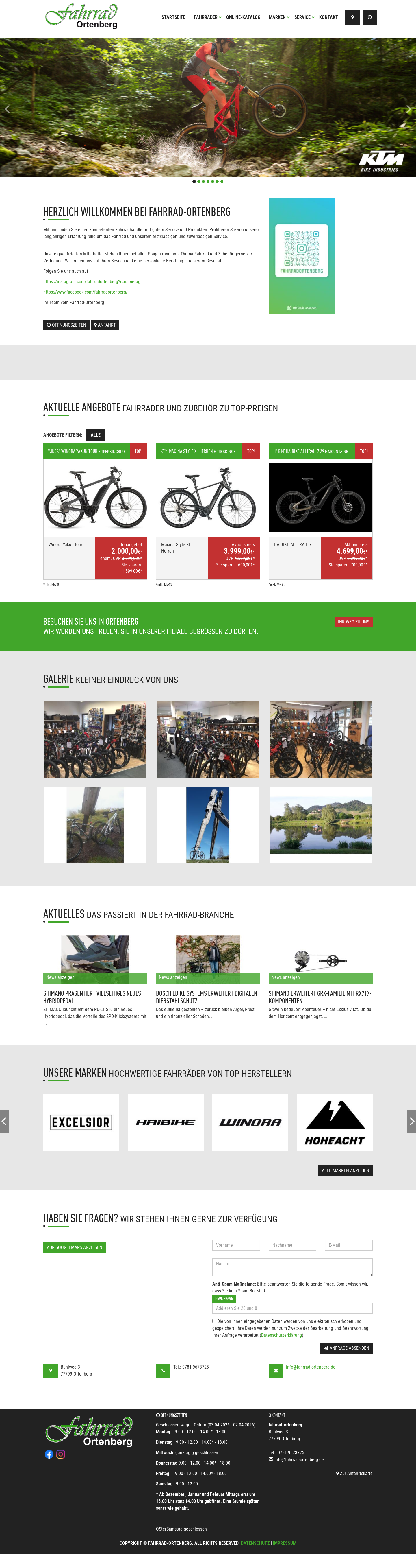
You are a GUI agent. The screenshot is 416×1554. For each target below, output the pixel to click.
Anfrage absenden (346, 1348)
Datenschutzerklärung (281, 1335)
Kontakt (328, 17)
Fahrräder (208, 17)
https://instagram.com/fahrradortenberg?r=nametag (91, 281)
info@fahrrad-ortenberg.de (310, 1367)
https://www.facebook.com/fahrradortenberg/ (85, 292)
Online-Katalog (243, 17)
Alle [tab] (96, 435)
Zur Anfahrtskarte (354, 1473)
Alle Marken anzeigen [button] (345, 1170)
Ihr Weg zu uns (353, 622)
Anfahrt (105, 325)
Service (304, 17)
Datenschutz (255, 1543)
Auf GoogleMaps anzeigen (74, 1247)
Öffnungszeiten (66, 325)
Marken (279, 17)
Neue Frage (224, 1299)
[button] (31, 107)
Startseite (173, 17)
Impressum (284, 1543)
